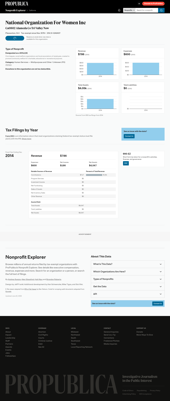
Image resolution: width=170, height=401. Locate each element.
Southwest (75, 341)
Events (8, 350)
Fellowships (10, 356)
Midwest (75, 332)
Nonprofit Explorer (15, 10)
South (73, 338)
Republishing (142, 391)
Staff (7, 341)
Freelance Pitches (111, 341)
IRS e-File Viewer (30, 289)
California (32, 11)
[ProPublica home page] (61, 384)
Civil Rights (43, 335)
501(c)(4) (24, 53)
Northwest (75, 335)
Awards (8, 347)
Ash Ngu (38, 279)
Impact (8, 335)
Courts (41, 338)
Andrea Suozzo (14, 279)
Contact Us (129, 136)
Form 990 (9, 136)
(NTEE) (8, 65)
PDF (126, 163)
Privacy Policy (155, 391)
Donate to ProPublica (153, 3)
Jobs (7, 353)
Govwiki (8, 292)
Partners (9, 344)
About (8, 332)
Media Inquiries (110, 344)
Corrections (109, 338)
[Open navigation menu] (139, 4)
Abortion (42, 332)
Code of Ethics (127, 391)
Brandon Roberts (53, 279)
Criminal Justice (45, 341)
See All (41, 347)
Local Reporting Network (81, 347)
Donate (139, 332)
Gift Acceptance (145, 394)
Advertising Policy (129, 394)
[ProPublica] (16, 4)
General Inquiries (111, 332)
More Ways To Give (144, 335)
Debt (40, 344)
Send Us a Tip (110, 335)
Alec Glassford (27, 279)
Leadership (10, 338)
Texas (73, 344)
